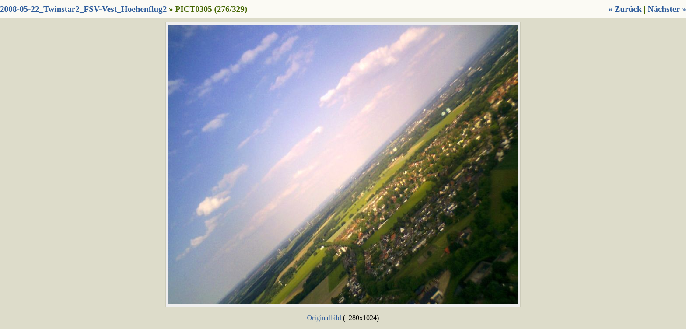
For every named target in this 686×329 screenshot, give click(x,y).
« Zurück (624, 9)
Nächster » (667, 9)
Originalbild (324, 318)
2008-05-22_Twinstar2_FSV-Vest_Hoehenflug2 (83, 9)
